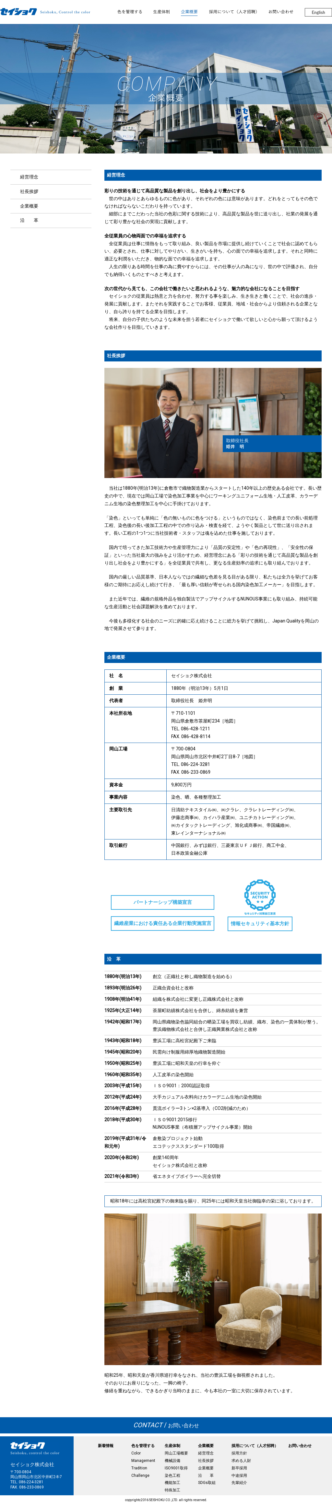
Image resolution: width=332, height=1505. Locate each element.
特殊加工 (172, 1490)
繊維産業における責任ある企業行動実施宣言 (162, 923)
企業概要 (29, 206)
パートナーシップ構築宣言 (163, 903)
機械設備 (172, 1460)
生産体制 (172, 1445)
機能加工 (172, 1482)
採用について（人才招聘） (254, 1445)
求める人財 (241, 1460)
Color (136, 1453)
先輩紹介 (239, 1482)
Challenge (140, 1475)
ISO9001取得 (176, 1468)
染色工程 (172, 1475)
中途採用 (239, 1475)
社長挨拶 (29, 191)
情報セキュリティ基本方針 (260, 924)
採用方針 (239, 1453)
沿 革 (29, 220)
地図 (228, 721)
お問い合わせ (166, 1425)
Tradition (139, 1468)
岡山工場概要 (176, 1453)
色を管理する (143, 1445)
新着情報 (105, 1445)
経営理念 (29, 176)
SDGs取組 (207, 1482)
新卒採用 (239, 1468)
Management (143, 1460)
